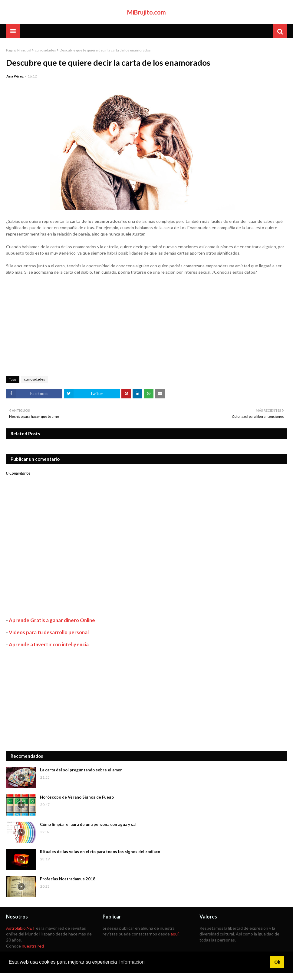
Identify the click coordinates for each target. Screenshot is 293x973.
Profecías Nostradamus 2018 (67, 878)
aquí (175, 933)
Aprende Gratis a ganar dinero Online (52, 620)
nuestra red (33, 945)
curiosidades (45, 50)
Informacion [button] (132, 962)
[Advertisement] (146, 699)
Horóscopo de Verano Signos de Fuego (77, 797)
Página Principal (18, 50)
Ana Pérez (15, 76)
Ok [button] (277, 962)
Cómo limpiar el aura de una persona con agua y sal (88, 824)
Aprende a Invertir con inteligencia (49, 644)
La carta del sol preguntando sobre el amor (81, 769)
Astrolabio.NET (20, 928)
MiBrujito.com (146, 12)
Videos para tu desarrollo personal (49, 632)
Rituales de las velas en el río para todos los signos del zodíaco (100, 851)
